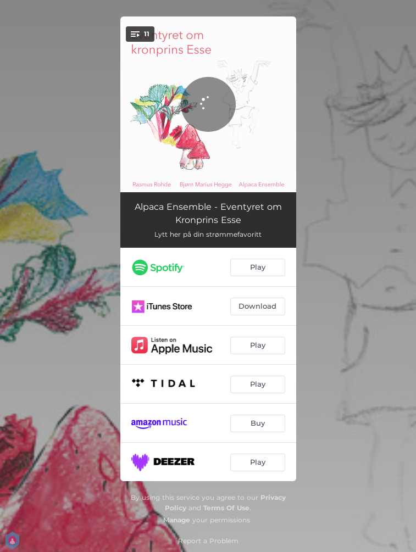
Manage (176, 520)
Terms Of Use (226, 508)
